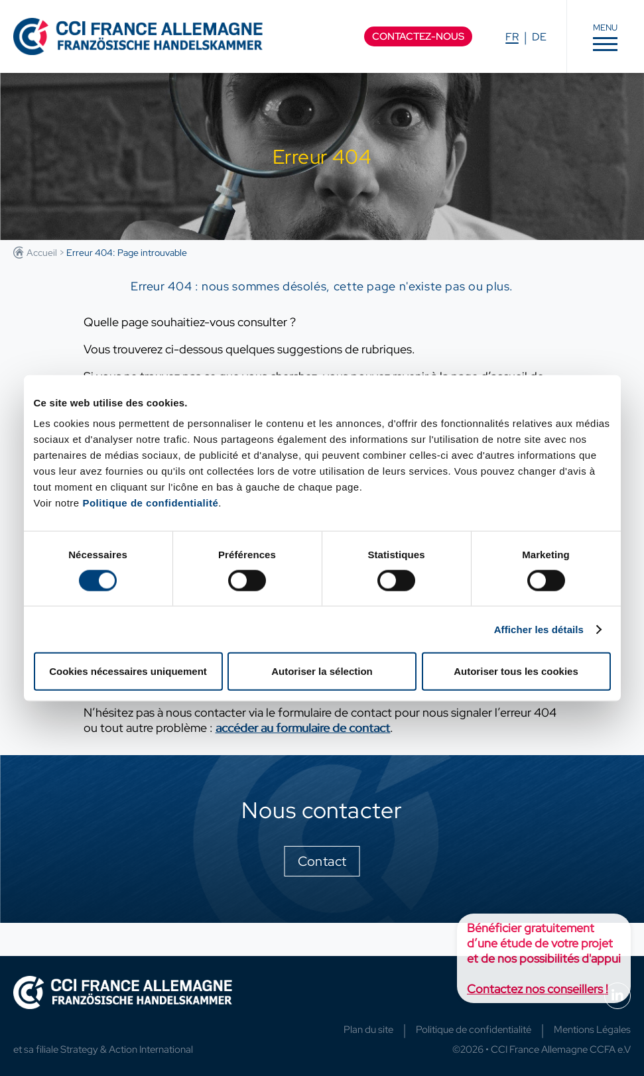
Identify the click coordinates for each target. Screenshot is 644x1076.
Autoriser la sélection (322, 671)
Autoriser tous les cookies (516, 671)
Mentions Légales (592, 1029)
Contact (322, 861)
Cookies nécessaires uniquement (128, 671)
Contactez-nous (418, 36)
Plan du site (368, 1029)
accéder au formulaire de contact (303, 727)
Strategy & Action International (126, 1049)
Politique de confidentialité (150, 502)
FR (512, 37)
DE (539, 37)
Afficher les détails (539, 628)
